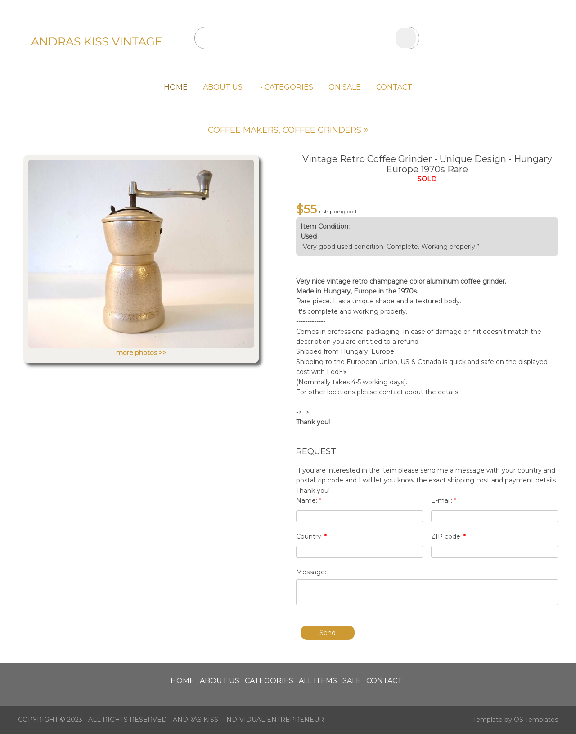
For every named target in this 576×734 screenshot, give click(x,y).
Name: (308, 500)
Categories (289, 87)
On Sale (344, 87)
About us (223, 87)
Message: (311, 572)
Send (328, 633)
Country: (311, 536)
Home (176, 87)
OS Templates (536, 720)
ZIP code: (448, 536)
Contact (394, 87)
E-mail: (443, 500)
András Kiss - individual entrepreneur (248, 720)
